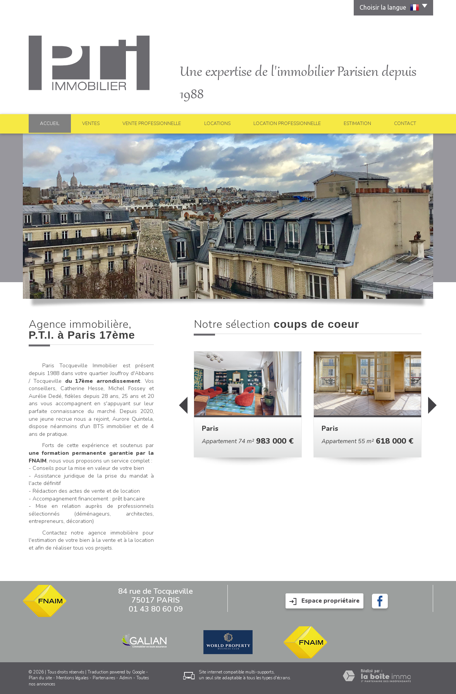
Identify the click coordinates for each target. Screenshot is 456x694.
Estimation (357, 123)
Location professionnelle (287, 123)
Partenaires (104, 678)
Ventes (91, 123)
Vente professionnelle (151, 123)
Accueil (49, 123)
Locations (217, 123)
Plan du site (40, 678)
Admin (125, 678)
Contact (405, 123)
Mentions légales (72, 678)
